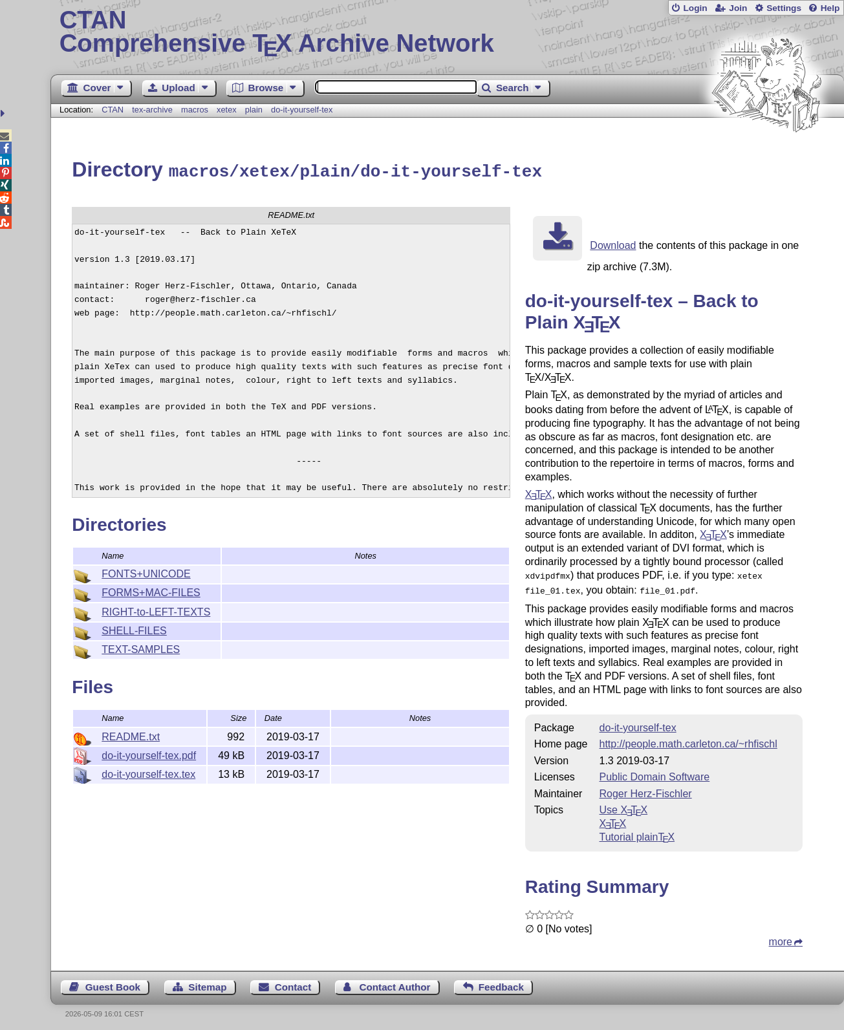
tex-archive (152, 109)
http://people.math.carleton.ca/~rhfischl (688, 739)
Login (695, 8)
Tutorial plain (637, 832)
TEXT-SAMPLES (141, 647)
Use (624, 805)
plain (254, 109)
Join (738, 8)
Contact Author (395, 982)
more (780, 937)
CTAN (113, 109)
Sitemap (207, 982)
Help (830, 8)
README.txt (131, 734)
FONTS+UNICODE (146, 571)
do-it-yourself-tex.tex (148, 772)
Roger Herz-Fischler (646, 789)
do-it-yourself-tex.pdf (149, 753)
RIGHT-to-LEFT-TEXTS (156, 610)
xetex (227, 109)
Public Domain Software (655, 772)
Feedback (501, 982)
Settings (783, 8)
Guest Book (112, 982)
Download (613, 243)
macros (194, 109)
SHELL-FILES (134, 628)
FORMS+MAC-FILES (151, 590)
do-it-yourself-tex (301, 109)
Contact (293, 982)
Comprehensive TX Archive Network (448, 32)
